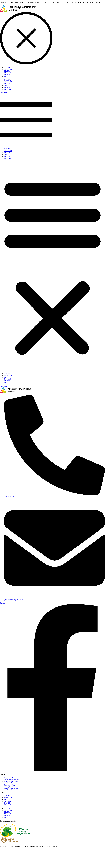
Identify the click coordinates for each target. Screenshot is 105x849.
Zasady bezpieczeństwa (12, 780)
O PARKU (7, 149)
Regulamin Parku (10, 778)
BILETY (7, 152)
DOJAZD (7, 156)
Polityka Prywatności (11, 781)
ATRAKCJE (8, 151)
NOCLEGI (7, 154)
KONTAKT (8, 158)
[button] (52, 266)
